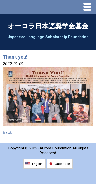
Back (7, 132)
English (37, 164)
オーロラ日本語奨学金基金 (48, 26)
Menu (88, 7)
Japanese (62, 164)
